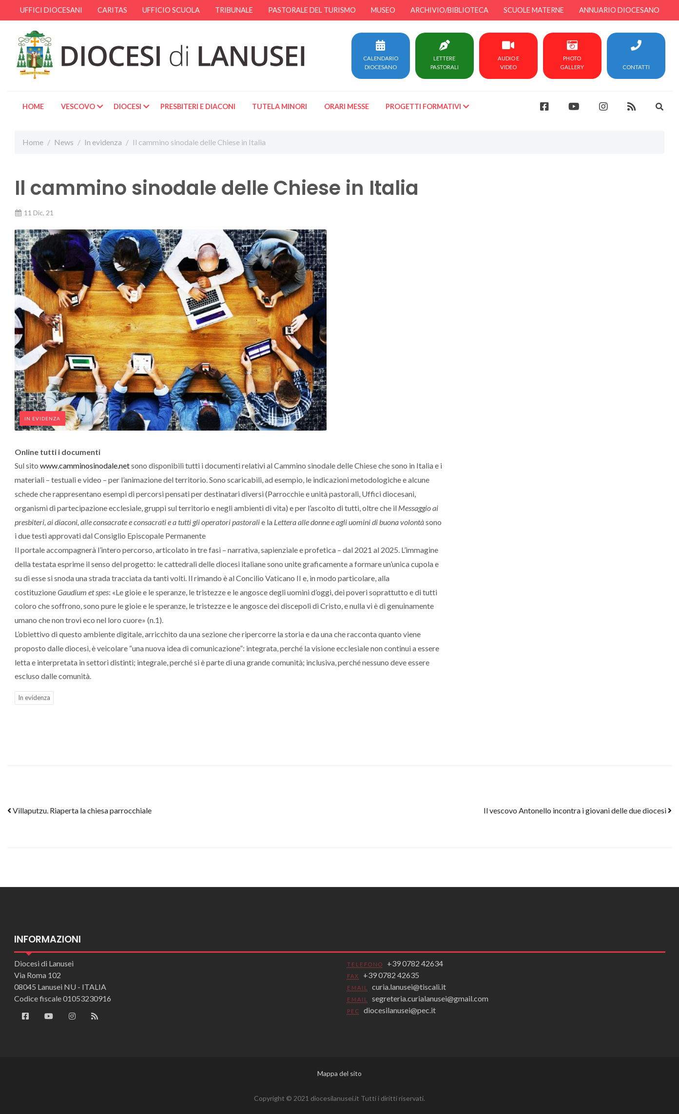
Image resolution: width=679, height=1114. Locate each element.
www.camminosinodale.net (85, 465)
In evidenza (103, 142)
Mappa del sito (339, 1073)
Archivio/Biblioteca (449, 10)
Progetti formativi (423, 106)
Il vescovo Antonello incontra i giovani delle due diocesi (578, 810)
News (64, 142)
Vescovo (77, 106)
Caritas (112, 10)
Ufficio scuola (171, 10)
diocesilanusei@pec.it (400, 1010)
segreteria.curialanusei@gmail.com (430, 998)
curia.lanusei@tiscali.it (409, 986)
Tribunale (234, 10)
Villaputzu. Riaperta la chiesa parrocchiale (79, 810)
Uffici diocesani (51, 10)
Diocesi (127, 106)
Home (33, 106)
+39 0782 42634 (415, 963)
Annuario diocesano (619, 10)
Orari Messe (346, 106)
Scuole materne (534, 10)
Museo (383, 10)
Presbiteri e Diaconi (197, 106)
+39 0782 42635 (391, 975)
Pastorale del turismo (312, 10)
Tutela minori (279, 106)
